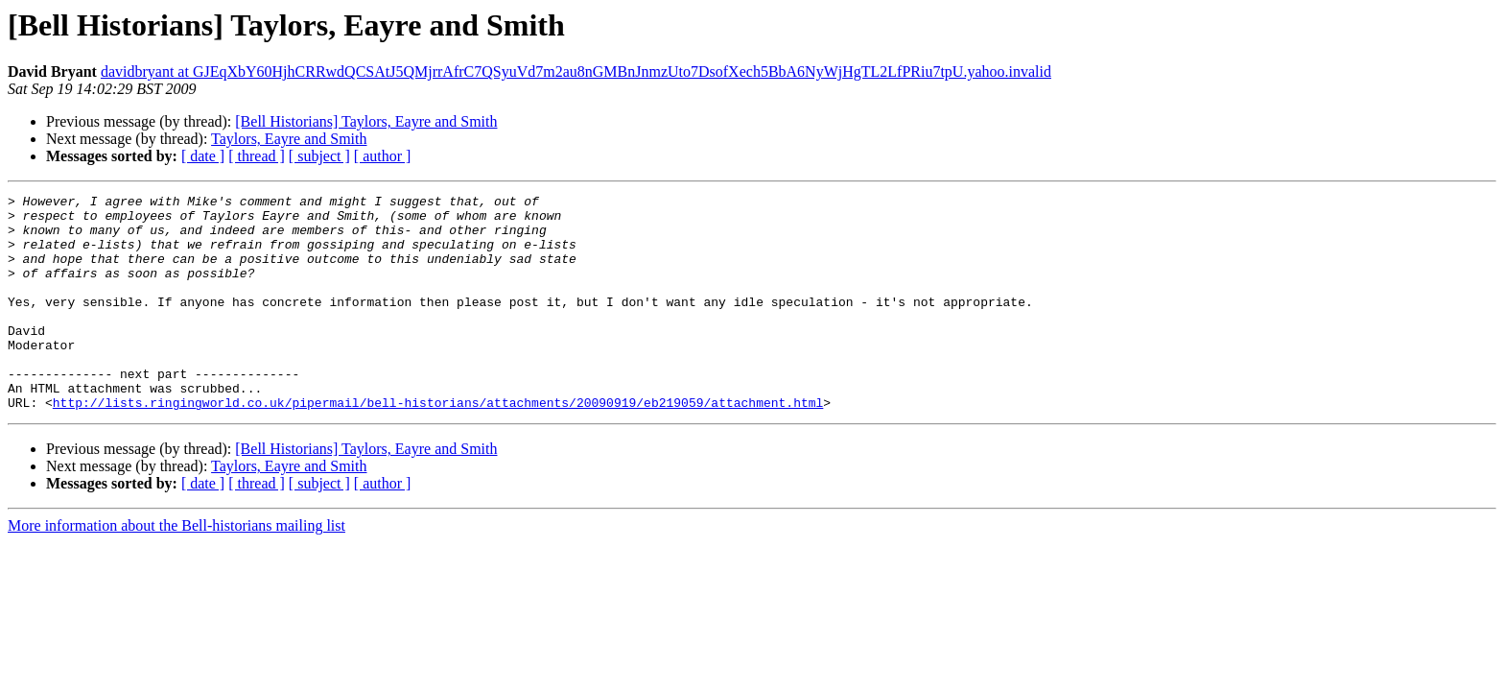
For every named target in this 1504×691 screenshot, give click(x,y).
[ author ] (382, 156)
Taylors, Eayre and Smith (288, 139)
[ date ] (202, 156)
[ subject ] (319, 156)
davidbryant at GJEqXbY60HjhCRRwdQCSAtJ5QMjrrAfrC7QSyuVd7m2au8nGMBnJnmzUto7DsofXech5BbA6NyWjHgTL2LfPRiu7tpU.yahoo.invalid (576, 71)
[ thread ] (256, 156)
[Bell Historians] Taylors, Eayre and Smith (366, 121)
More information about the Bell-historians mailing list (176, 568)
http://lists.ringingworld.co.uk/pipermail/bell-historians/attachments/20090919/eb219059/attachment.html (438, 445)
